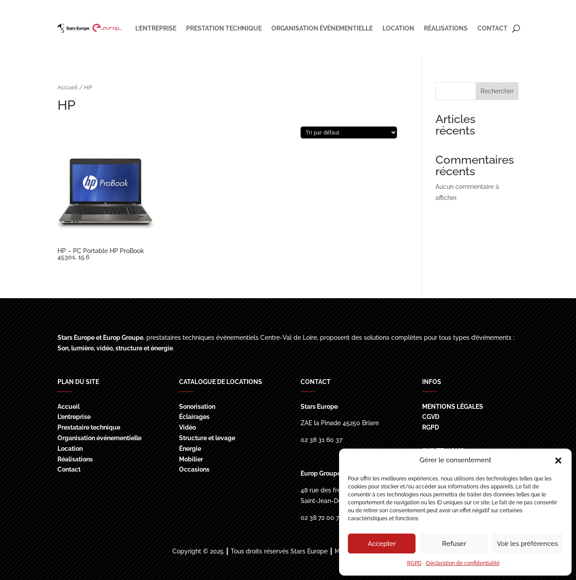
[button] (558, 460)
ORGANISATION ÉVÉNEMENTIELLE (322, 28)
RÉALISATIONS (446, 28)
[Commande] (349, 132)
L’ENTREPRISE (155, 28)
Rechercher (497, 91)
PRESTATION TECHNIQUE (224, 28)
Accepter (382, 544)
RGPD (414, 563)
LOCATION (398, 28)
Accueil (67, 87)
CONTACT (492, 28)
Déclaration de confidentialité (463, 563)
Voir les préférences (527, 544)
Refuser (454, 544)
